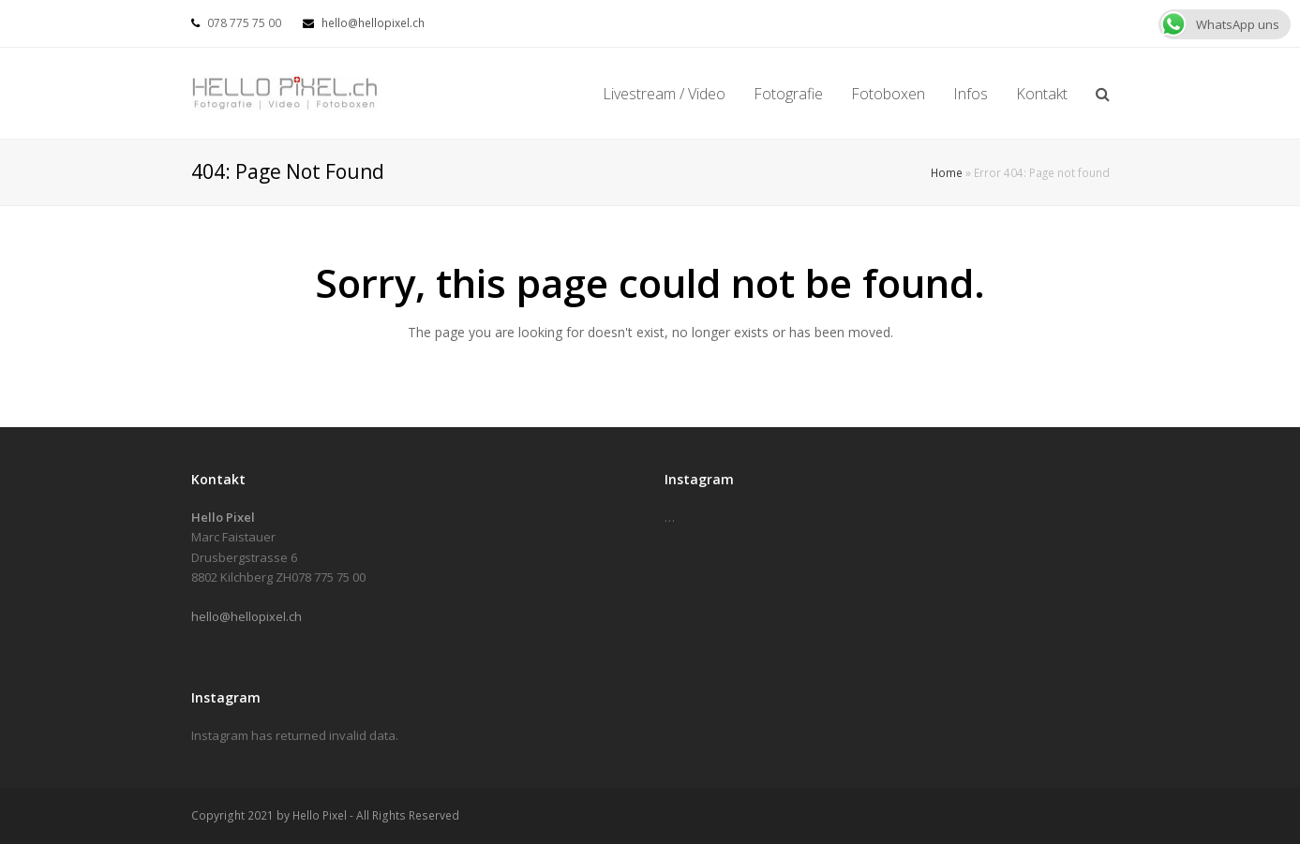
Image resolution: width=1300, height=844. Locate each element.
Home (947, 172)
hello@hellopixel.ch (373, 23)
